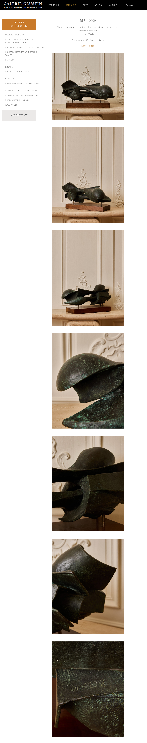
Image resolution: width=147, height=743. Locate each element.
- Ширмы (24, 100)
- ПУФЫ (25, 71)
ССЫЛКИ (98, 5)
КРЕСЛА (9, 71)
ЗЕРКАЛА (9, 60)
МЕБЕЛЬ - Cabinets (14, 35)
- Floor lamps (32, 83)
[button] (130, 5)
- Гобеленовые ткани (26, 90)
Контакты (113, 5)
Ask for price (88, 46)
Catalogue (71, 5)
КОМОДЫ (9, 52)
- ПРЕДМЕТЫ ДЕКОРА (29, 95)
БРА (7, 83)
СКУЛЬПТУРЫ (11, 95)
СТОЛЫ (8, 39)
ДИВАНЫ (9, 67)
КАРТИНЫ (9, 90)
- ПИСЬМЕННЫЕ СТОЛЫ (23, 39)
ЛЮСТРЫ (9, 78)
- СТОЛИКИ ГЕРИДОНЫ (33, 47)
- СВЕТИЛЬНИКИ (16, 83)
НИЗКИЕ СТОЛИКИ (13, 47)
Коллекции (54, 5)
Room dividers (12, 100)
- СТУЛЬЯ (17, 71)
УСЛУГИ (85, 5)
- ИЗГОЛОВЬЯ (20, 52)
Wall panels (11, 105)
